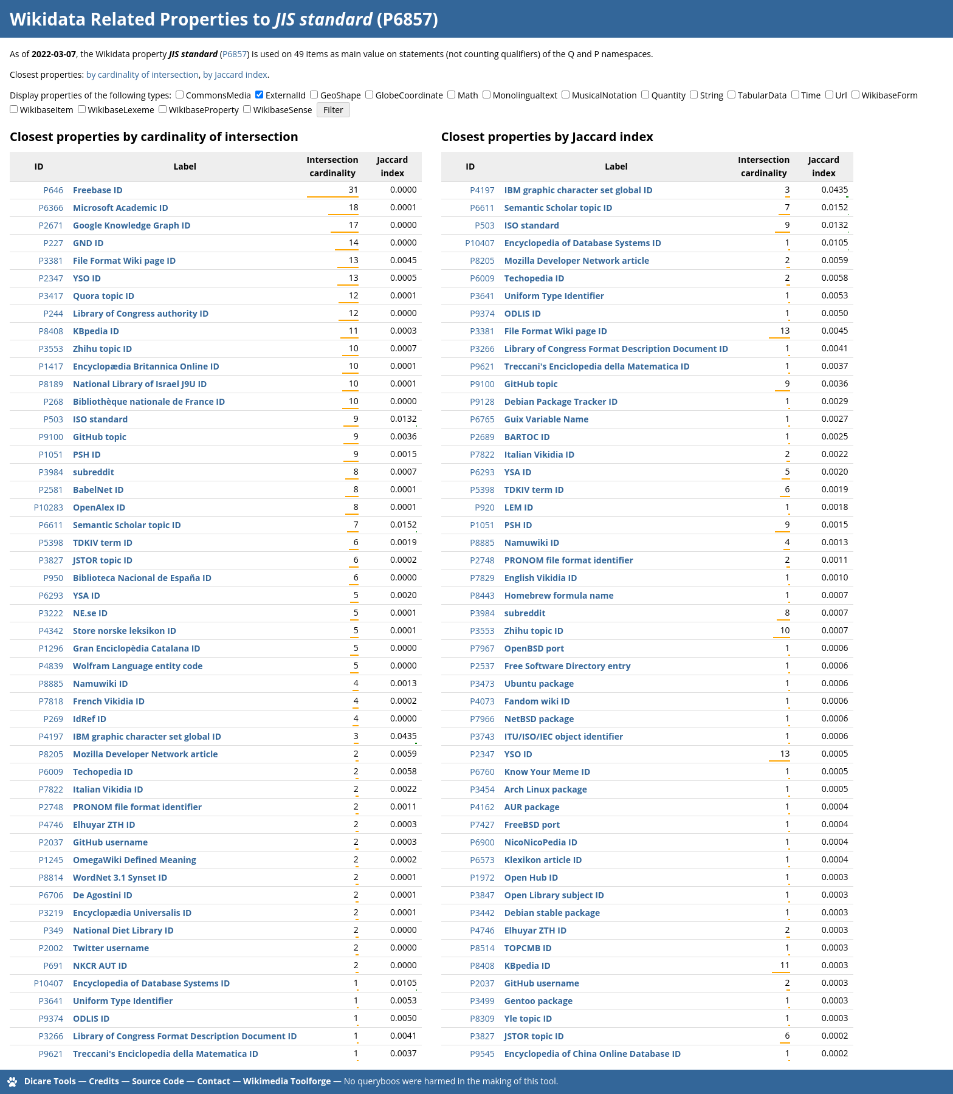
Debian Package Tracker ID (561, 401)
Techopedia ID (103, 771)
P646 (53, 190)
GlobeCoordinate (409, 95)
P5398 (51, 542)
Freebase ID (98, 190)
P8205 (51, 754)
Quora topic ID (103, 295)
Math (468, 95)
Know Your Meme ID (547, 771)
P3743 (482, 736)
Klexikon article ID (543, 859)
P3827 (51, 560)
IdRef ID (89, 718)
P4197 (51, 736)
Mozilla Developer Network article (145, 754)
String (711, 95)
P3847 (482, 895)
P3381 (51, 260)
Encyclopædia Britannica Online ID (146, 366)
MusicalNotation (604, 95)
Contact (213, 1081)
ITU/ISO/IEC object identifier (564, 736)
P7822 (51, 789)
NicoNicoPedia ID (540, 842)
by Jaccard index (235, 74)
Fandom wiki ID (537, 701)
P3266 (51, 1036)
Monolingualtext (525, 95)
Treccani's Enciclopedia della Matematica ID (165, 1053)
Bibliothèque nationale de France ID (149, 401)
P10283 (48, 507)
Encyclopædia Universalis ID (132, 912)
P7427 (482, 824)
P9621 (51, 1053)
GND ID (88, 243)
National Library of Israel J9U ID (140, 384)
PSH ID (87, 454)
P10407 (48, 983)
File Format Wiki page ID (124, 260)
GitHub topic (99, 436)
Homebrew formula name (559, 595)
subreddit (93, 472)
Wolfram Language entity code (138, 666)
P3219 (51, 912)
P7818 (51, 701)
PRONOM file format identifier (137, 807)
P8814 (51, 877)
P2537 (482, 666)
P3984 (51, 472)
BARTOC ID (527, 436)
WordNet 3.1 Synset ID (120, 877)
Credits (104, 1081)
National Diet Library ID (123, 930)
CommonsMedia (218, 95)
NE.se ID (90, 613)
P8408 (51, 331)
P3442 (482, 912)
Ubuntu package (539, 683)
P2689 (482, 436)
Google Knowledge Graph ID (132, 225)
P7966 (482, 718)
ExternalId (286, 95)
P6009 (51, 771)
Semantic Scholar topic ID (127, 525)
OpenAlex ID (99, 507)
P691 (53, 965)
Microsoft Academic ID (120, 207)
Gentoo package (538, 1000)
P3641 (51, 1000)
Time (811, 95)
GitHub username (110, 842)
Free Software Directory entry (567, 666)
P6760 (482, 771)
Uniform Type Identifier (123, 1000)
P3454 (482, 789)
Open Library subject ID (554, 895)
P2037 (51, 842)
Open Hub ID (531, 877)
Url (841, 95)
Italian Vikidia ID (108, 789)
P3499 (482, 1000)
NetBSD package (539, 718)
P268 (53, 401)
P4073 (482, 701)
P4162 (482, 807)
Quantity (669, 95)
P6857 (234, 54)
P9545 (482, 1053)
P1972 (482, 877)
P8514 (482, 948)
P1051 (51, 454)
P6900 (482, 842)
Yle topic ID (528, 1018)
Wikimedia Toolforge (287, 1081)
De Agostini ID (102, 895)
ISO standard (100, 419)
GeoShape (340, 95)
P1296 (51, 648)
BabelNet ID (98, 489)
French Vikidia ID (109, 701)
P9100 (51, 436)
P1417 (51, 366)
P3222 (51, 613)
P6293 (51, 595)
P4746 (51, 824)
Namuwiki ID (100, 683)
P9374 (51, 1018)
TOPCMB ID (528, 948)
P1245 (51, 859)
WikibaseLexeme (121, 109)
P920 (484, 507)
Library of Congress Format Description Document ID (185, 1036)
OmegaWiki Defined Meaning (134, 859)
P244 (53, 313)
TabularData (762, 95)
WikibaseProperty (204, 109)
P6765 (482, 419)
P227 (53, 243)
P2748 (51, 807)
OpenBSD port (534, 648)
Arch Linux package (545, 789)
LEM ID (519, 507)
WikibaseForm (890, 95)
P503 (53, 419)
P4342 (51, 630)
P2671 (51, 225)
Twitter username (111, 948)
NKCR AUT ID (100, 965)
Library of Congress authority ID (140, 313)
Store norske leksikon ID (124, 630)
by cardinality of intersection (142, 74)
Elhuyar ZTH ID (104, 824)
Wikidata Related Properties (129, 18)
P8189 (51, 384)
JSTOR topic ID (102, 560)
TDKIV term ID (102, 542)
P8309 (482, 1018)
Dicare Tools (50, 1081)
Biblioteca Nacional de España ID (142, 577)
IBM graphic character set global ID (147, 736)
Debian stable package (552, 912)
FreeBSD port (532, 824)
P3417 (51, 295)
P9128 (482, 401)
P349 (53, 930)
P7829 (482, 577)
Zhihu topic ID (102, 348)
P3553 (51, 348)
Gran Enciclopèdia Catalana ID (137, 648)
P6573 (482, 859)
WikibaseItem (47, 109)
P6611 (51, 525)
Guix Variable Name (546, 419)
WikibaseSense (282, 109)
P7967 (482, 648)
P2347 (51, 278)
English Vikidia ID (540, 577)
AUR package (532, 807)
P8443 (482, 595)
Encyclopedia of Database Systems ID (151, 983)
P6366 (51, 207)
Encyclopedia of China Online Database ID (592, 1053)
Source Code (158, 1081)
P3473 (482, 683)
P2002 (51, 948)
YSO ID (87, 278)
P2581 (51, 489)
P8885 (51, 683)
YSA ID (86, 595)
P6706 (51, 895)
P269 (53, 718)
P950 (53, 577)
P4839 (51, 666)
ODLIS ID (91, 1018)
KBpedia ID (96, 331)
